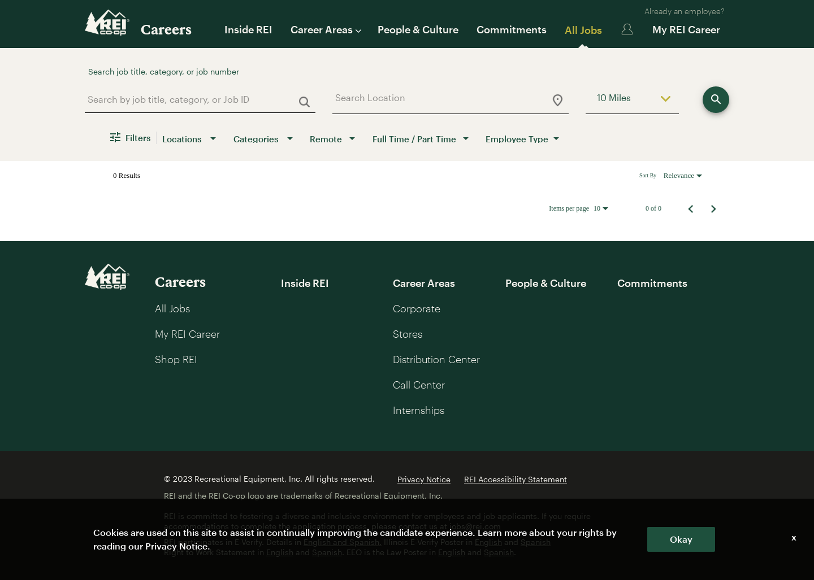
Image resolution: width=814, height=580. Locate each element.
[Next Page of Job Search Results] (713, 208)
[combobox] (196, 99)
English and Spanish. (343, 542)
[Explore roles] (716, 99)
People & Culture (418, 29)
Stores (407, 334)
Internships (418, 410)
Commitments (512, 29)
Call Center (419, 384)
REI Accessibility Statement (515, 479)
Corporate (416, 308)
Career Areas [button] (325, 29)
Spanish (536, 542)
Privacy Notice (424, 479)
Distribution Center (436, 359)
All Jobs (583, 30)
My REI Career (686, 29)
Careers (166, 29)
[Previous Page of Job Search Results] (690, 208)
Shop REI (176, 359)
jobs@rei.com (475, 526)
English (488, 542)
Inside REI (248, 29)
